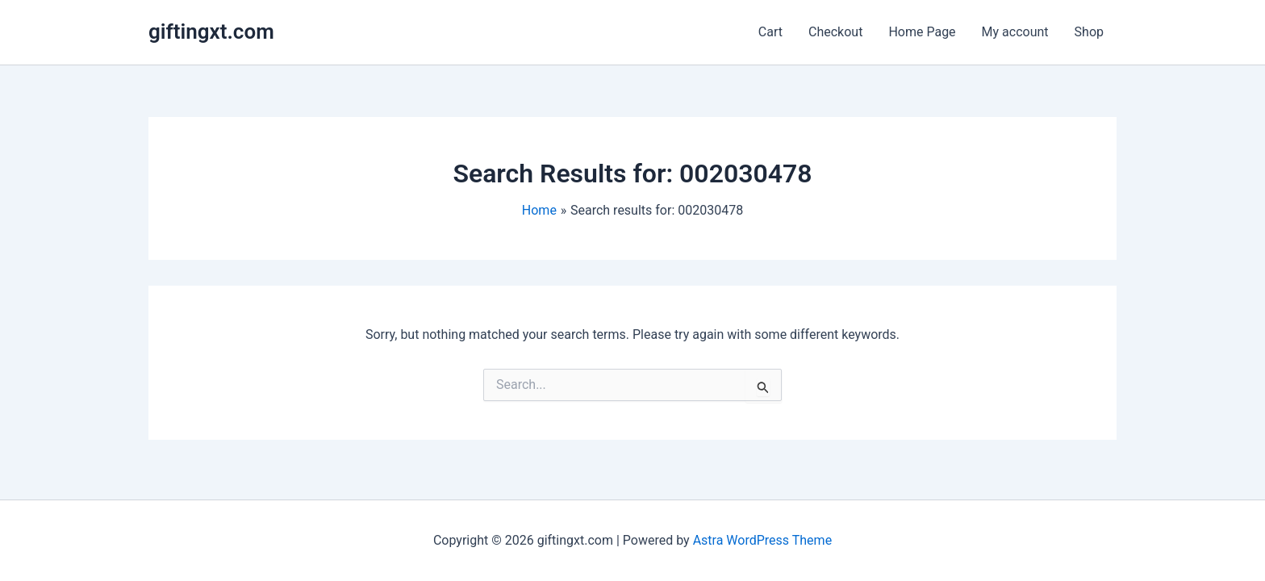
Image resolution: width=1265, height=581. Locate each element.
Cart (770, 32)
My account (1015, 32)
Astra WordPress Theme (762, 540)
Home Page (921, 32)
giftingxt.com (211, 31)
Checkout (835, 32)
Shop (1089, 32)
